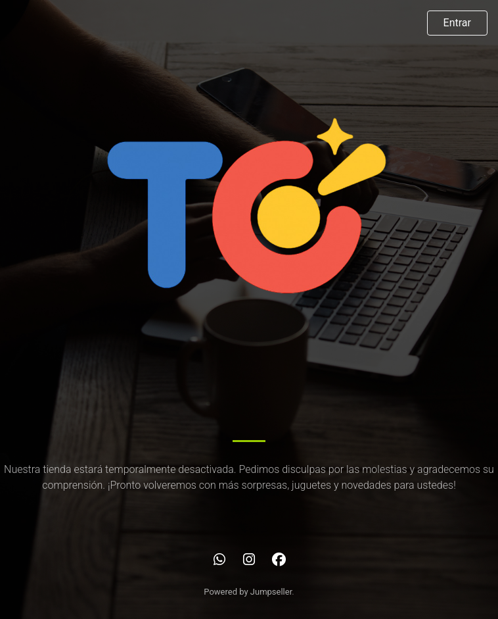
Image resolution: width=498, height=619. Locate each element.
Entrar (457, 22)
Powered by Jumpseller (248, 592)
